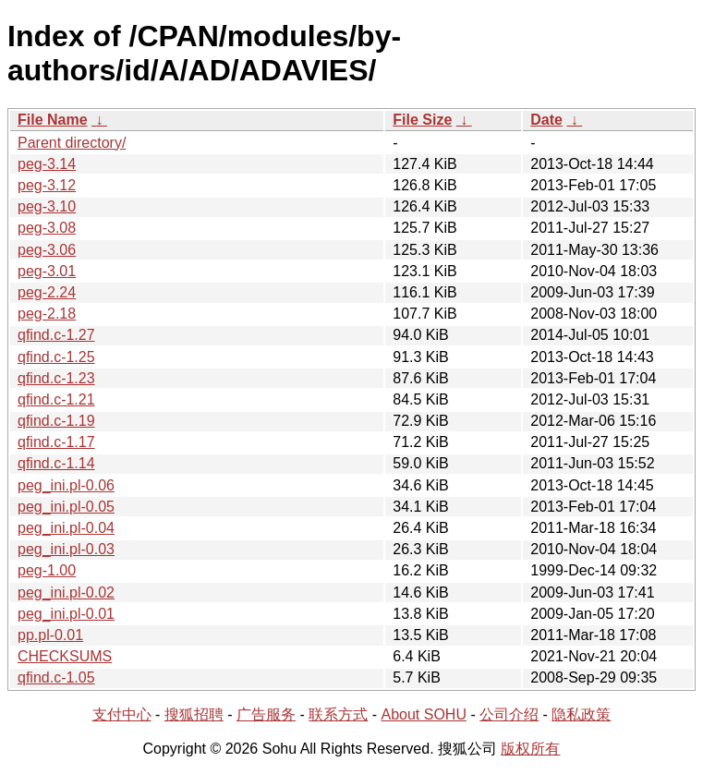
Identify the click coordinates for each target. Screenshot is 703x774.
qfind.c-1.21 (56, 399)
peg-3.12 (47, 185)
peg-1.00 (47, 570)
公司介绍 (509, 714)
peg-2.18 (47, 313)
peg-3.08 (47, 228)
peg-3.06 (47, 250)
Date (546, 119)
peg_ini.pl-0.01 (66, 614)
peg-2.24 (47, 292)
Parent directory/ (72, 143)
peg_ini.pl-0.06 (66, 485)
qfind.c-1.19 (56, 421)
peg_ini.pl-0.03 (66, 549)
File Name (53, 119)
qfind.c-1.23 (56, 378)
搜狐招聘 (194, 714)
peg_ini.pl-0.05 (66, 506)
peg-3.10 (47, 206)
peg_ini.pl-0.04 (66, 528)
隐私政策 (581, 714)
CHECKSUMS (65, 656)
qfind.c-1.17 (56, 442)
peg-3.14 (47, 164)
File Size (422, 119)
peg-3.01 (47, 271)
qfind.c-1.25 (56, 357)
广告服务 (266, 714)
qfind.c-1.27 (56, 335)
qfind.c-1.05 (56, 677)
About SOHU (423, 714)
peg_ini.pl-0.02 (66, 592)
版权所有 (530, 748)
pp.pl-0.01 (50, 635)
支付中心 (122, 714)
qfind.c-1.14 (56, 463)
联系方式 (338, 714)
